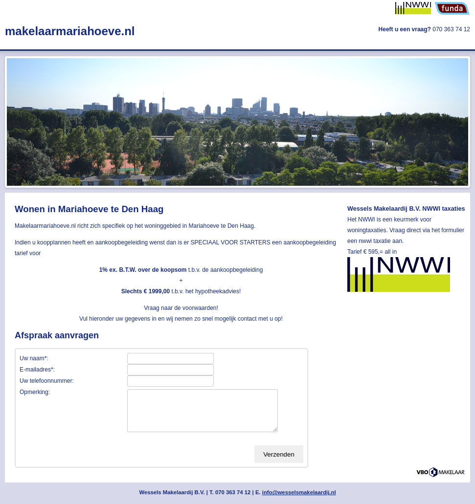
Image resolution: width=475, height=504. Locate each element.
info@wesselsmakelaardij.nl (299, 492)
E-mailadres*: (37, 369)
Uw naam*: (34, 358)
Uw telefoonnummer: (47, 380)
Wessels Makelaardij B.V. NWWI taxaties (406, 208)
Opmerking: (35, 392)
